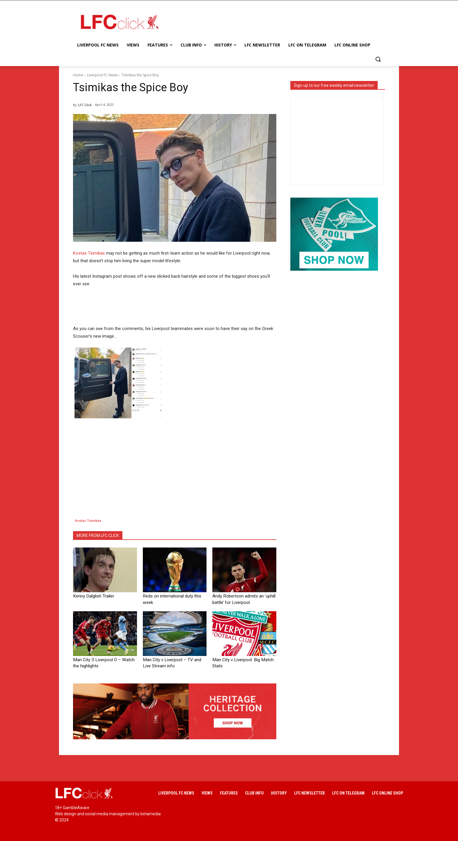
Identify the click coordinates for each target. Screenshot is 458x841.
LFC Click (85, 105)
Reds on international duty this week (173, 596)
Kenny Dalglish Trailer (91, 596)
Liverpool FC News (102, 74)
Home (78, 74)
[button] (378, 59)
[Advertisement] (275, 21)
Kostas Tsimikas (89, 253)
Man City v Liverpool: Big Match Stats (243, 658)
